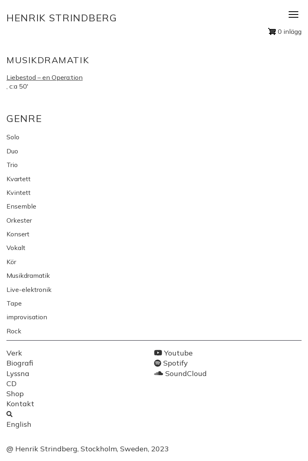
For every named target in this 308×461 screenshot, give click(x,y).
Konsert (17, 234)
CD (11, 383)
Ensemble (21, 206)
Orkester (19, 220)
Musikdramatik (28, 275)
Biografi (19, 363)
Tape (14, 303)
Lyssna (17, 373)
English (18, 424)
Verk (14, 353)
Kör (11, 262)
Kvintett (18, 192)
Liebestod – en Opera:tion (44, 77)
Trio (12, 165)
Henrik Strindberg (61, 18)
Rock (13, 331)
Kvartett (18, 179)
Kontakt (20, 403)
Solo (12, 137)
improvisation (26, 317)
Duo (12, 151)
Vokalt (15, 248)
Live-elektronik (29, 289)
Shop (15, 393)
